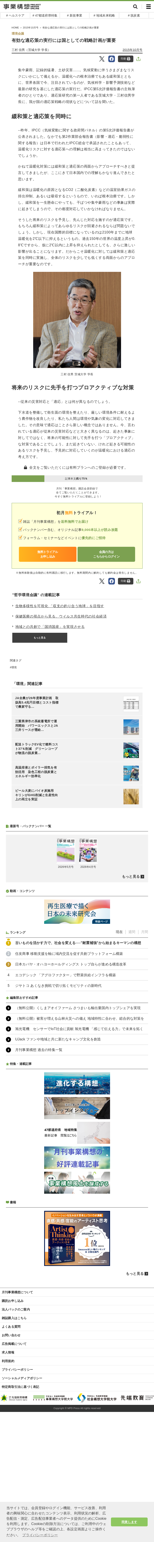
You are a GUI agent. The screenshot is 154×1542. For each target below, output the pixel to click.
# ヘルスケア (15, 15)
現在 (119, 1049)
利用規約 (8, 1478)
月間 (144, 1049)
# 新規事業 (74, 15)
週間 (131, 1049)
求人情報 (8, 1469)
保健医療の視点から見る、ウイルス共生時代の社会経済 (61, 616)
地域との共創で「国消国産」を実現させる (50, 627)
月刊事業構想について (17, 1409)
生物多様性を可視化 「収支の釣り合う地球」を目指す (59, 606)
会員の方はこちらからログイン (106, 554)
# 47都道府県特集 (45, 15)
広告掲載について (14, 1460)
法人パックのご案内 (16, 1426)
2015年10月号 (132, 50)
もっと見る (40, 637)
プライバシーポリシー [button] (40, 1535)
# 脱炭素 (134, 15)
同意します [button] (129, 1522)
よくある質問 (11, 1443)
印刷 (125, 58)
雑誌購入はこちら (14, 1435)
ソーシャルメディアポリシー (22, 1495)
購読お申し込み (13, 1417)
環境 (14, 667)
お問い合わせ (11, 1452)
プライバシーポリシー (17, 1486)
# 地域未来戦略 (104, 15)
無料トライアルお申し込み (47, 554)
